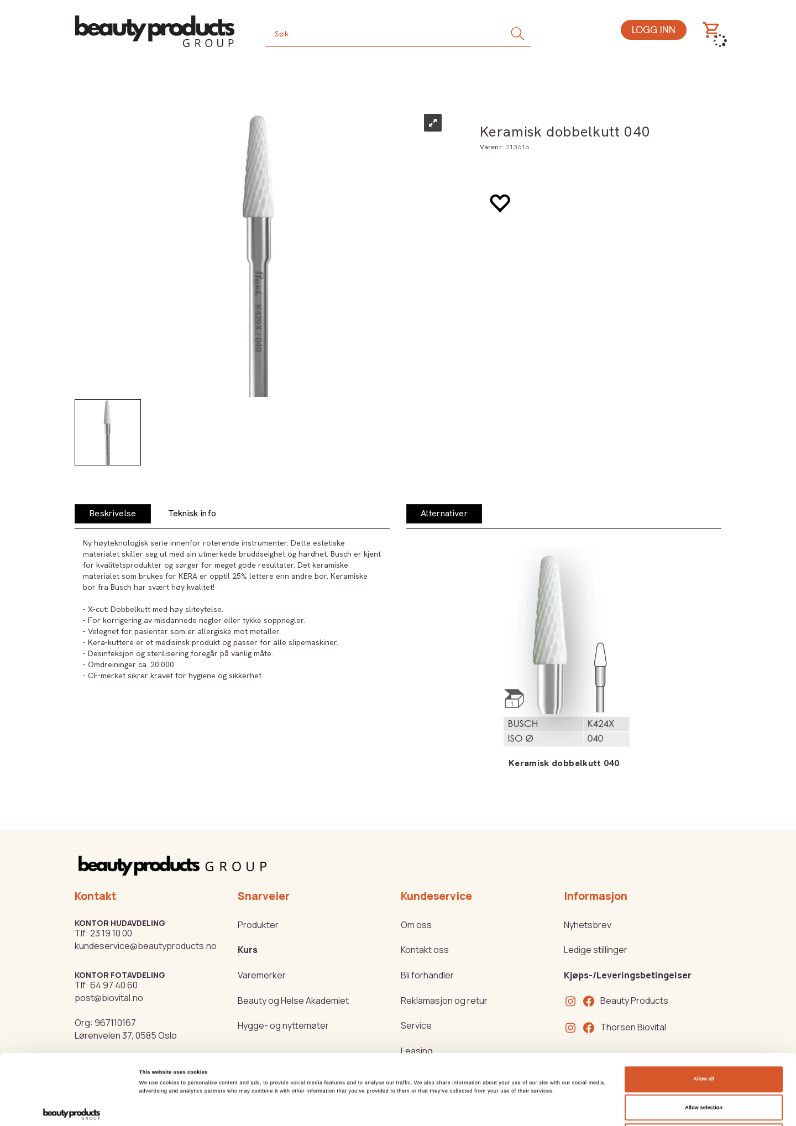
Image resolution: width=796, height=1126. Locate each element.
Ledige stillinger (595, 950)
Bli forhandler (427, 975)
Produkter (258, 925)
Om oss (416, 925)
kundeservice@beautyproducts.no (146, 946)
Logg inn (653, 29)
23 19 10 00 (111, 933)
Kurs (248, 950)
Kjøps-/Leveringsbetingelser (628, 975)
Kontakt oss (425, 950)
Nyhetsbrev (587, 925)
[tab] (113, 513)
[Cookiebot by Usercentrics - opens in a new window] (71, 1107)
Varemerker (262, 975)
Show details (459, 1108)
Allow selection (703, 1037)
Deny (704, 1066)
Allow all (703, 1009)
